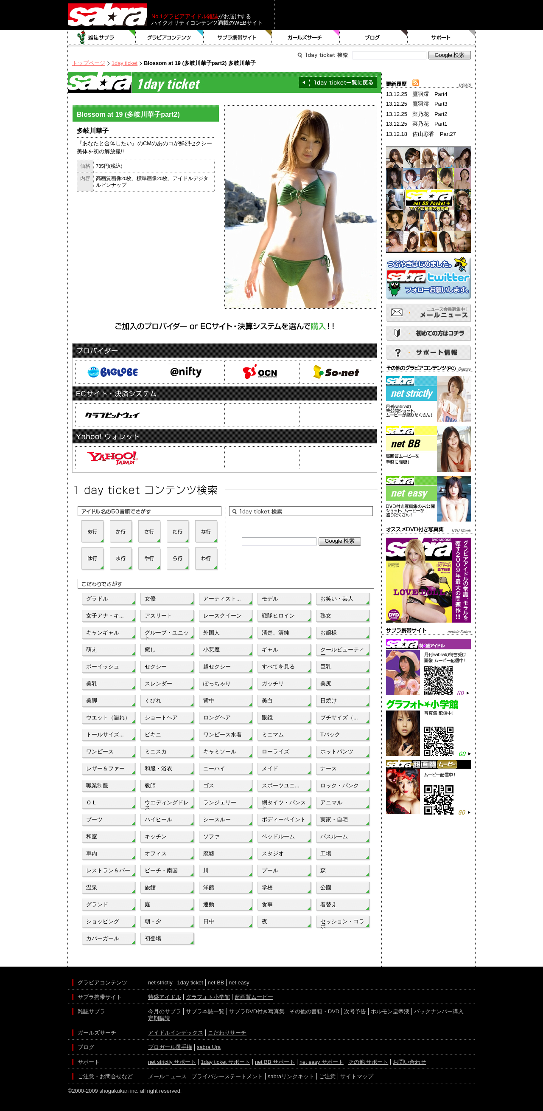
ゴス (208, 785)
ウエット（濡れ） (108, 717)
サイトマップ (356, 1076)
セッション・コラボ (342, 923)
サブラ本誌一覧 (205, 1011)
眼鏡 (267, 717)
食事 (267, 904)
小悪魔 (211, 649)
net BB (216, 982)
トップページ (88, 63)
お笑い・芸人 (336, 598)
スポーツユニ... (280, 785)
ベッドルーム (278, 836)
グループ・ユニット (167, 634)
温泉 (91, 887)
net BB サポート (275, 1062)
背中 (208, 700)
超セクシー (217, 666)
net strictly (160, 982)
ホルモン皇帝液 (390, 1011)
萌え (91, 649)
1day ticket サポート (225, 1062)
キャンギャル (102, 632)
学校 (267, 887)
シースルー (217, 819)
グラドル (97, 598)
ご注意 (327, 1076)
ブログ (374, 37)
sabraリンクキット (291, 1076)
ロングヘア (217, 717)
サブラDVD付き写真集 (257, 1011)
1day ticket (124, 63)
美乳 (91, 683)
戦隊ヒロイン (278, 615)
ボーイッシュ (102, 666)
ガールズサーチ (306, 37)
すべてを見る (278, 666)
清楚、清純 (275, 632)
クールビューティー (342, 651)
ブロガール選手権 (170, 1047)
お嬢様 (328, 632)
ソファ (211, 836)
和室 (91, 836)
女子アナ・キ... (105, 615)
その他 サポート (368, 1062)
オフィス (156, 853)
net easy (239, 982)
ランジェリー (219, 802)
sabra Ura (209, 1047)
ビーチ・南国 (161, 870)
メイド (270, 768)
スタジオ (273, 853)
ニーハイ (214, 768)
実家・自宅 (334, 819)
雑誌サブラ (102, 37)
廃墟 (208, 853)
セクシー (156, 666)
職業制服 (97, 785)
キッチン (156, 836)
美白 (267, 700)
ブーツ (94, 819)
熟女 (325, 615)
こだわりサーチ (227, 1032)
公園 (325, 887)
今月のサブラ (164, 1011)
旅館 (150, 887)
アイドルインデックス (175, 1032)
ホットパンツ (336, 751)
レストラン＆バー (108, 870)
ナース (328, 768)
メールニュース (167, 1076)
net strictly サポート (172, 1062)
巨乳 (325, 666)
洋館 (208, 887)
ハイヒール (158, 819)
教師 (150, 785)
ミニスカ (156, 751)
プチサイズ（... (339, 717)
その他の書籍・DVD (314, 1011)
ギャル (270, 649)
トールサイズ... (105, 734)
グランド (97, 904)
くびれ (153, 700)
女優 (150, 598)
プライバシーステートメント (227, 1076)
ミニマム (273, 734)
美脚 (91, 700)
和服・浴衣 (158, 768)
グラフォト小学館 (208, 997)
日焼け (328, 700)
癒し (150, 649)
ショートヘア (161, 717)
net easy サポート (321, 1062)
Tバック (330, 734)
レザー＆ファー (105, 768)
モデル (270, 598)
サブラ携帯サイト (238, 37)
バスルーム (334, 836)
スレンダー (158, 683)
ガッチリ (273, 683)
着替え (328, 904)
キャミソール (219, 751)
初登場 (153, 938)
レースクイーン (222, 615)
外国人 (211, 632)
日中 (208, 921)
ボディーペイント (284, 819)
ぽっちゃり (217, 683)
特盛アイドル (164, 997)
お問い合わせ (409, 1062)
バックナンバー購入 (439, 1011)
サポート (442, 37)
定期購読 (159, 1018)
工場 (325, 853)
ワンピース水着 (222, 734)
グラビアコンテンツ (170, 37)
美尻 (325, 683)
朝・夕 (153, 921)
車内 (91, 853)
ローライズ (275, 751)
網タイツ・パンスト (284, 804)
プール (270, 870)
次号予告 (355, 1011)
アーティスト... (222, 598)
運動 (208, 904)
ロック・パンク (339, 785)
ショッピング (102, 921)
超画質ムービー (254, 997)
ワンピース (100, 751)
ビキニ (153, 734)
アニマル (331, 802)
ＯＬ (91, 802)
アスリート (158, 615)
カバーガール (102, 938)
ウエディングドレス (167, 804)
